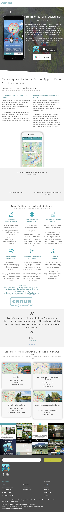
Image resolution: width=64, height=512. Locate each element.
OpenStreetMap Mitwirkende (14, 508)
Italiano (46, 495)
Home (4, 484)
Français (46, 490)
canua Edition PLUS (8, 487)
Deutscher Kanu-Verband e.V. (37, 506)
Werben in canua (7, 495)
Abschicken (52, 460)
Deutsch (46, 484)
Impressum (26, 487)
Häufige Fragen (7, 490)
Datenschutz (27, 490)
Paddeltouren (6, 492)
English (46, 487)
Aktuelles (26, 484)
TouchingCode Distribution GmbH (28, 500)
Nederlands (47, 492)
